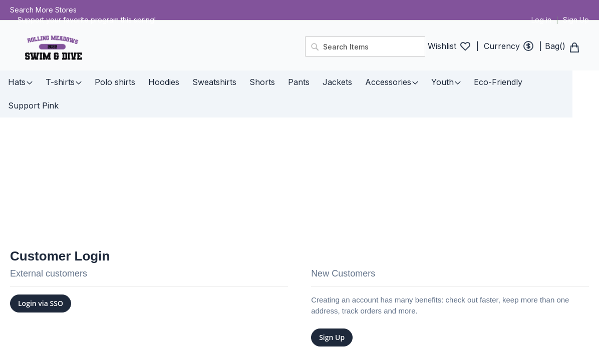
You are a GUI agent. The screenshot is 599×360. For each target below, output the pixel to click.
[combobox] (365, 46)
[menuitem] (20, 82)
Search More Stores (43, 10)
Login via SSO (40, 269)
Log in (541, 20)
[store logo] (151, 48)
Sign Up (576, 20)
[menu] (299, 82)
